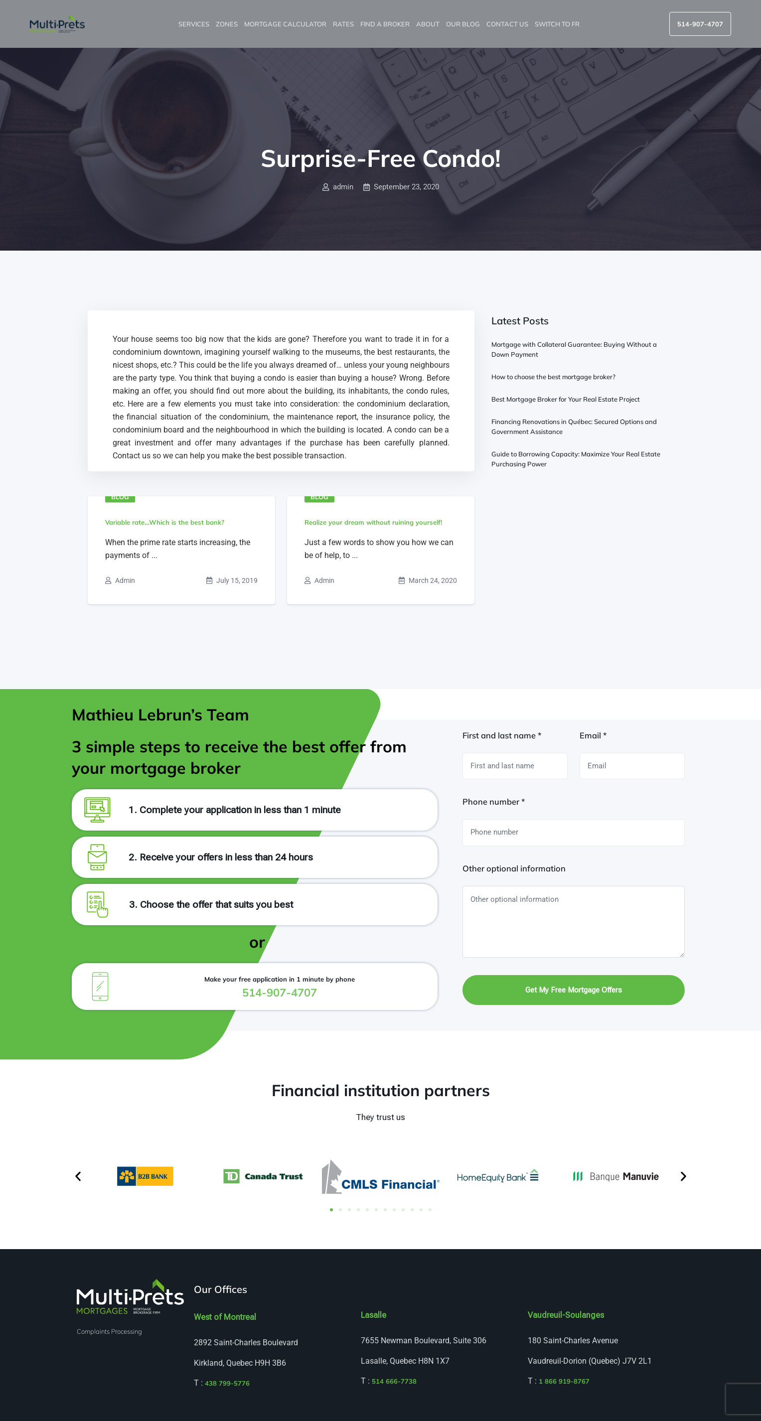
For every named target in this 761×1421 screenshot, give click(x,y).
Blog (120, 497)
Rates (344, 24)
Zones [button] (227, 24)
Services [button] (194, 24)
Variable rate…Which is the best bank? (164, 522)
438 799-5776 (227, 1383)
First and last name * (501, 735)
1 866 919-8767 (564, 1381)
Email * (593, 735)
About (428, 24)
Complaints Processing (109, 1331)
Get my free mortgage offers (573, 990)
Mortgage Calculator (286, 24)
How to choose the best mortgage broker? (553, 377)
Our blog (463, 24)
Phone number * (493, 802)
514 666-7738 (394, 1381)
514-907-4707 (700, 24)
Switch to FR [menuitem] (558, 24)
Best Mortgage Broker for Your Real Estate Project (565, 399)
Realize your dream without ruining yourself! (373, 522)
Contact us (508, 24)
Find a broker (385, 24)
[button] (78, 1176)
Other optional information (514, 868)
